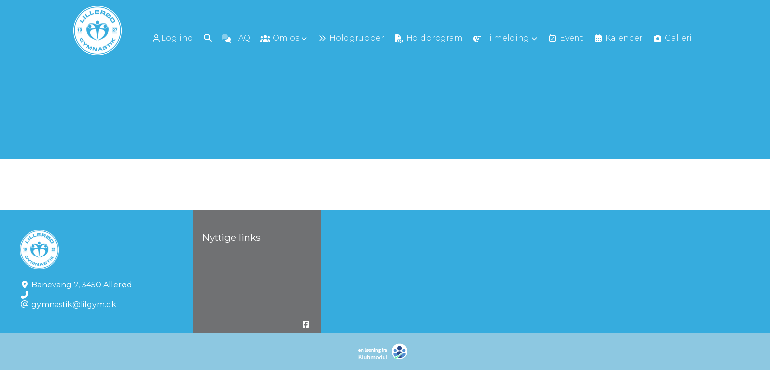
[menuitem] (173, 38)
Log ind (172, 38)
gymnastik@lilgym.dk (73, 304)
